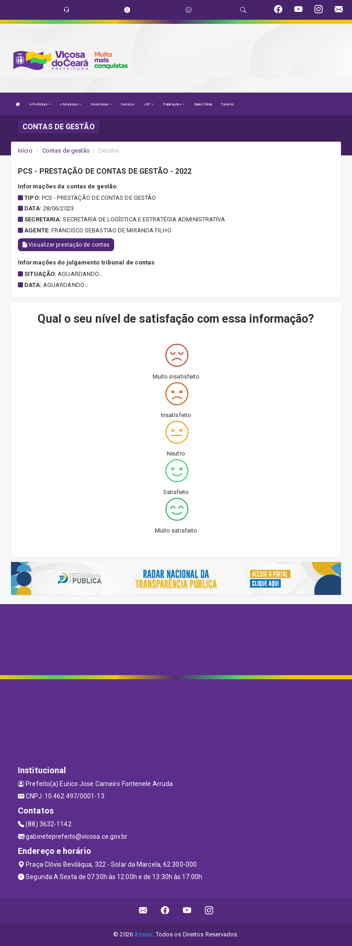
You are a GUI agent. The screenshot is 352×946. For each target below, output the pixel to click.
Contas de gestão (66, 150)
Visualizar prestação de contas (66, 245)
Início (25, 150)
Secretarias (100, 104)
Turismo (227, 104)
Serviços (127, 104)
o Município (70, 104)
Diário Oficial (203, 104)
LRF (148, 104)
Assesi (143, 934)
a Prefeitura (39, 104)
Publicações (173, 104)
